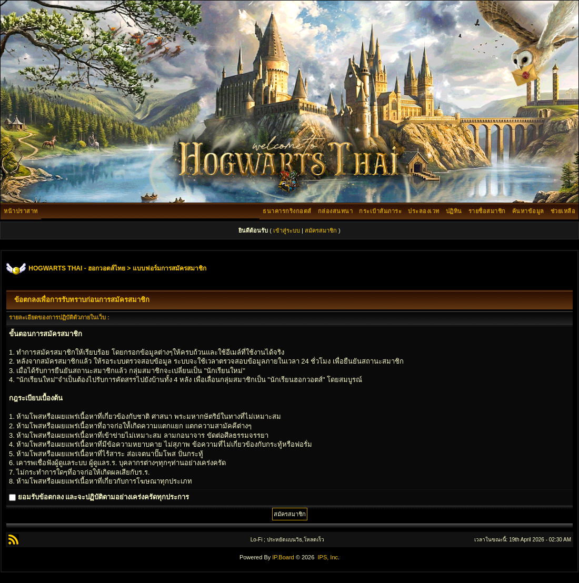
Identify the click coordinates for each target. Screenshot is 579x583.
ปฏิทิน (454, 211)
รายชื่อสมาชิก (487, 211)
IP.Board (283, 557)
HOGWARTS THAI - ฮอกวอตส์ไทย (76, 268)
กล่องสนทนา (335, 211)
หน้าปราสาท (21, 211)
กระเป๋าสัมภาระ (380, 211)
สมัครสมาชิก (321, 230)
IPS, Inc (327, 557)
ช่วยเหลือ (563, 211)
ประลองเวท (424, 211)
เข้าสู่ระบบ (286, 230)
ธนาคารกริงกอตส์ (287, 211)
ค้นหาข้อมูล (528, 211)
